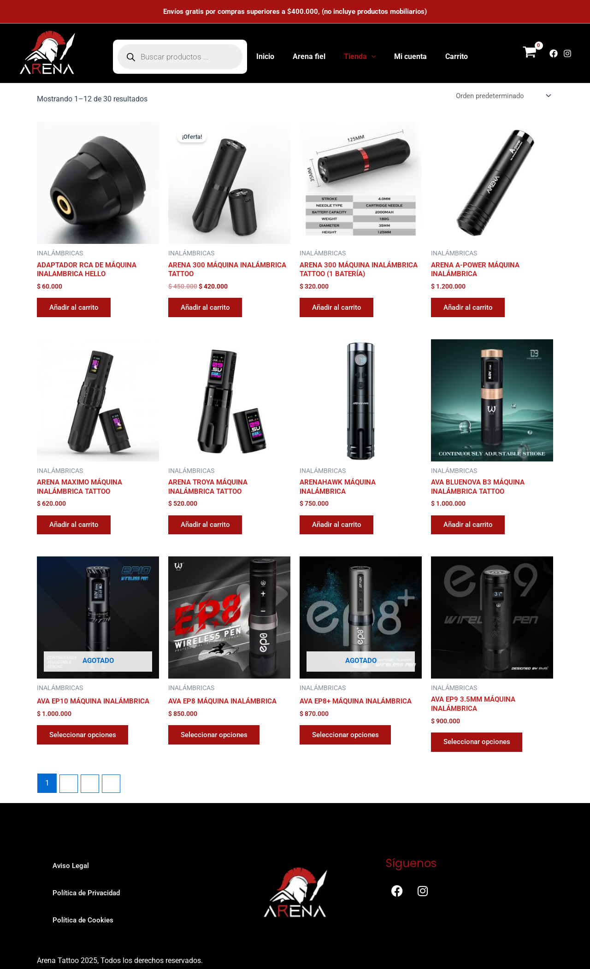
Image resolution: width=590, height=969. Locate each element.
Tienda (360, 56)
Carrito (449, 56)
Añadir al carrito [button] (77, 311)
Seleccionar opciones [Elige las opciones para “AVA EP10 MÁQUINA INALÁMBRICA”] (86, 754)
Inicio (273, 56)
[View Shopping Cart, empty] (529, 53)
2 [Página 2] (69, 805)
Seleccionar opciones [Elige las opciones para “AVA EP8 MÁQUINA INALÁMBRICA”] (217, 754)
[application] (371, 56)
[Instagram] (567, 53)
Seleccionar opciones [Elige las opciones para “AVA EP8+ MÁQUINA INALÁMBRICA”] (348, 754)
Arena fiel (312, 56)
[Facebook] (553, 53)
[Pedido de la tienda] (500, 96)
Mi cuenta (406, 56)
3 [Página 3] (91, 805)
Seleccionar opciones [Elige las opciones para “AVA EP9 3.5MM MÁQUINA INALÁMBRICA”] (480, 762)
